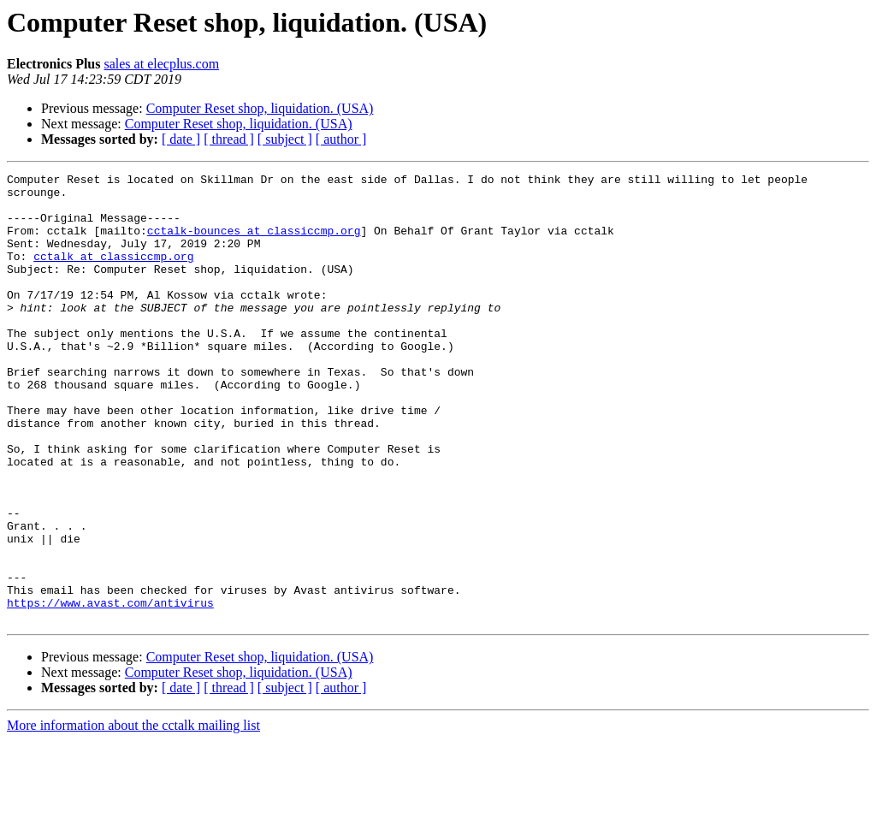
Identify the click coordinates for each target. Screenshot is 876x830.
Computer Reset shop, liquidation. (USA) (260, 108)
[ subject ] (284, 139)
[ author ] (341, 139)
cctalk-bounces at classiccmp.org (254, 243)
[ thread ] (229, 139)
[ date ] (181, 139)
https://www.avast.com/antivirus (110, 689)
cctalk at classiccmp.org (113, 274)
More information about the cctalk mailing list (133, 815)
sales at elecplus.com (161, 63)
